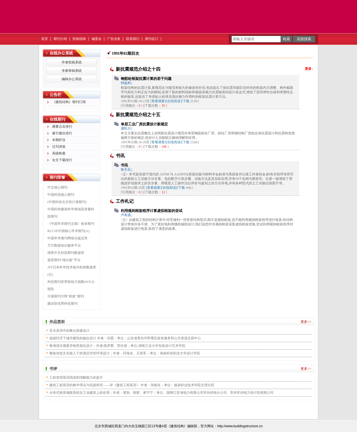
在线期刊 (57, 119)
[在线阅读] (174, 101)
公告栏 (55, 95)
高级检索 (59, 153)
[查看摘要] (158, 101)
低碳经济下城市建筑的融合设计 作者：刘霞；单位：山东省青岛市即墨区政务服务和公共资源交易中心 (125, 338)
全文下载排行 (62, 160)
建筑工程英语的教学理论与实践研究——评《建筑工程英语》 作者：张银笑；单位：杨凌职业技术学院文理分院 (131, 385)
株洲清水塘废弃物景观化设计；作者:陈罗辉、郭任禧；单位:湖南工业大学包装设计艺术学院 (117, 346)
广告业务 (113, 39)
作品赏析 (57, 322)
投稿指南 (79, 39)
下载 (186, 101)
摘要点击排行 (62, 126)
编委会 (96, 39)
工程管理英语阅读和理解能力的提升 (76, 378)
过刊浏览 (59, 147)
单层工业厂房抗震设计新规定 (144, 124)
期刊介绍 (60, 39)
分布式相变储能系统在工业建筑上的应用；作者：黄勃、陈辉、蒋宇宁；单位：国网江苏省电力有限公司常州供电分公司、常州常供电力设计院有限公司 (161, 393)
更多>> (306, 322)
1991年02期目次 (125, 53)
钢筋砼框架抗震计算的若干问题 (146, 79)
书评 (53, 369)
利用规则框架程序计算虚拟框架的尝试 (151, 211)
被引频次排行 (62, 133)
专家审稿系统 (72, 71)
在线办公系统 (61, 53)
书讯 (124, 165)
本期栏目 (59, 140)
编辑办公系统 (72, 79)
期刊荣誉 (57, 177)
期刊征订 (151, 39)
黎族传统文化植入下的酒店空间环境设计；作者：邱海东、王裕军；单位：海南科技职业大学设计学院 (124, 353)
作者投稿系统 (72, 62)
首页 (44, 39)
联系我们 (132, 39)
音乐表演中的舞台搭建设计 (69, 331)
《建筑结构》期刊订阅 (69, 102)
